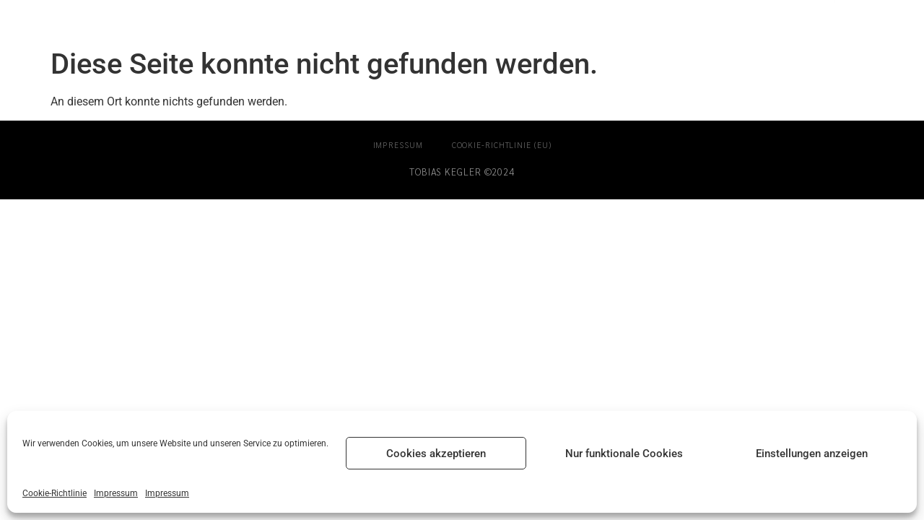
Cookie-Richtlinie (54, 493)
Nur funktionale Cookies (624, 453)
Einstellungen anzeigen (812, 453)
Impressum (116, 493)
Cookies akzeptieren (436, 453)
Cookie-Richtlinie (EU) (502, 144)
